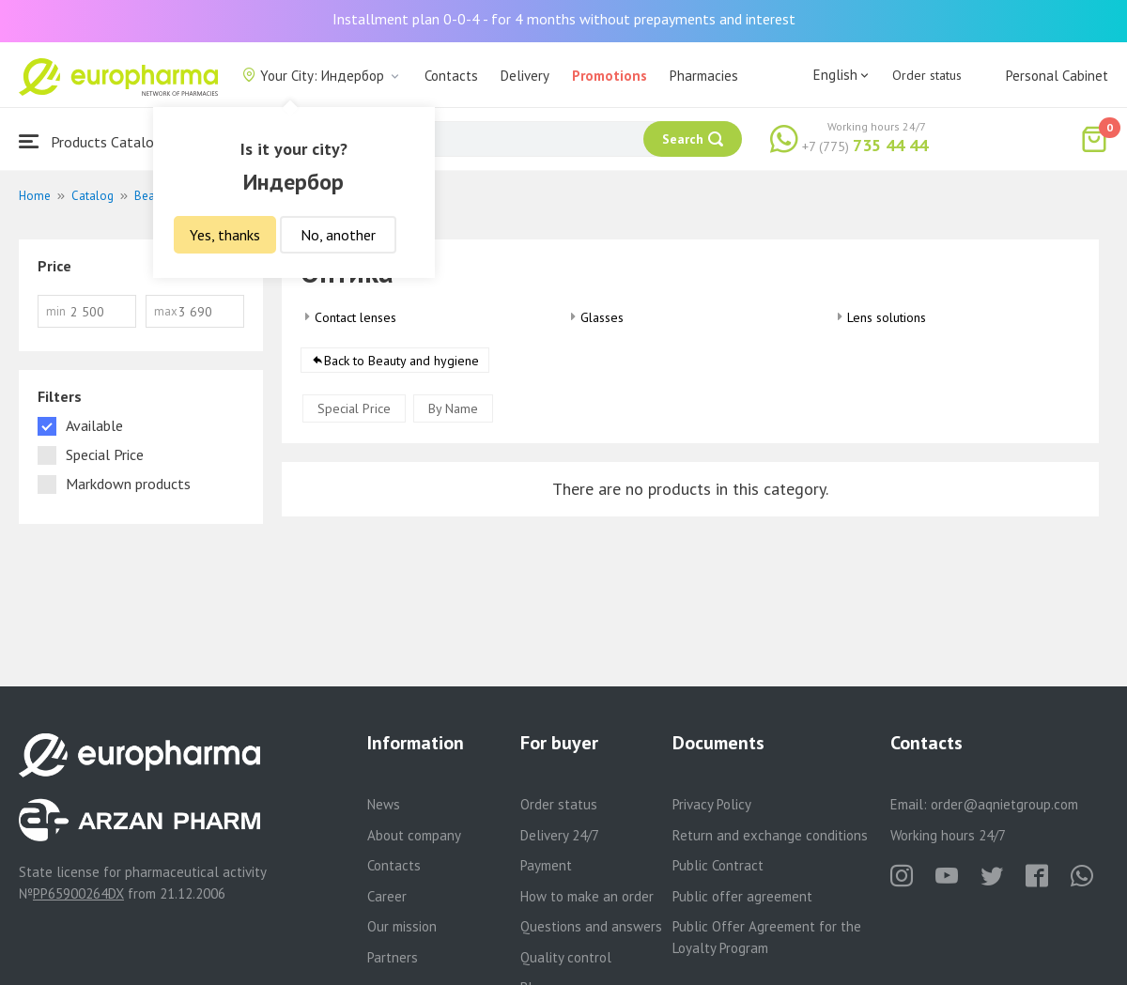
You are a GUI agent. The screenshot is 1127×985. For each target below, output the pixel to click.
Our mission (402, 926)
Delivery (525, 76)
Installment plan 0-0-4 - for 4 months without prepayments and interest (563, 18)
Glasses (602, 317)
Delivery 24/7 (559, 835)
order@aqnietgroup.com (1004, 804)
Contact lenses (355, 317)
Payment (546, 865)
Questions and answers (591, 926)
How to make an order (587, 896)
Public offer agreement (742, 896)
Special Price (354, 408)
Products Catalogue (98, 141)
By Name (453, 408)
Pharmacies (704, 76)
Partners (392, 957)
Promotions (609, 76)
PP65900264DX (78, 893)
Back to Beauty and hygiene (401, 360)
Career (387, 896)
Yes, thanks (225, 234)
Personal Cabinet (1057, 76)
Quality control (565, 957)
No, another (338, 234)
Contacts (451, 76)
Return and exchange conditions (770, 835)
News (383, 804)
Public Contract (718, 865)
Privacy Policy (711, 804)
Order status (927, 75)
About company (414, 835)
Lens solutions (886, 317)
